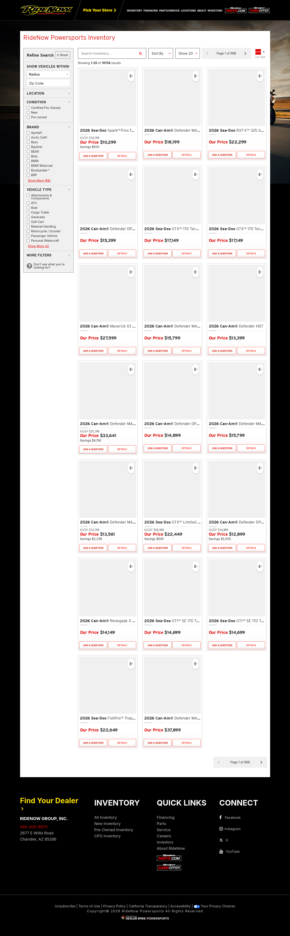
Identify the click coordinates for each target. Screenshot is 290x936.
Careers (164, 836)
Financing (166, 817)
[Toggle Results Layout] (260, 53)
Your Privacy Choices (214, 906)
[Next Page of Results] (245, 53)
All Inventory (105, 817)
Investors (215, 10)
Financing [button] (150, 10)
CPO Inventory (107, 836)
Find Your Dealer (49, 803)
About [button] (201, 10)
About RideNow (171, 848)
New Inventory (107, 823)
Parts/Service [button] (169, 10)
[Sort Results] (160, 53)
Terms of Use (89, 906)
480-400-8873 (33, 827)
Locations (188, 10)
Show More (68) (39, 180)
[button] (48, 66)
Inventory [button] (134, 10)
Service (164, 830)
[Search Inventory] (140, 53)
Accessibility (180, 906)
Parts (161, 823)
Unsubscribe (65, 906)
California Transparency (148, 906)
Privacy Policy (114, 906)
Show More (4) (38, 246)
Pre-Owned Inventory (113, 830)
